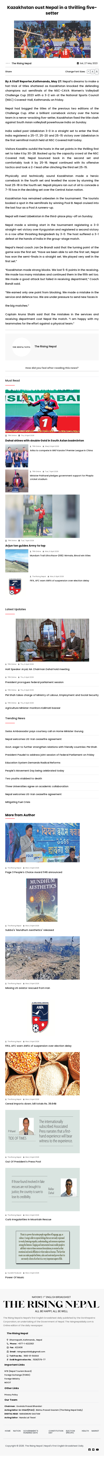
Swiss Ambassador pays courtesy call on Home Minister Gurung (44, 732)
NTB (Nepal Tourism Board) (18, 1372)
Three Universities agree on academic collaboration (36, 787)
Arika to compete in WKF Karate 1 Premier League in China (61, 451)
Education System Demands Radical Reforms (32, 764)
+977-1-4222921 (26, 1344)
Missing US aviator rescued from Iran (27, 989)
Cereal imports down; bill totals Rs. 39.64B (30, 1105)
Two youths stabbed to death (23, 779)
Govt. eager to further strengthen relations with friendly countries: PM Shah (51, 748)
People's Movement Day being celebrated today (34, 771)
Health (85, 1432)
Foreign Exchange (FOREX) (17, 1376)
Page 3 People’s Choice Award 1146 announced (33, 873)
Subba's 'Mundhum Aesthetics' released (29, 931)
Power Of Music (14, 1278)
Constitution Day (56, 1433)
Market (95, 1432)
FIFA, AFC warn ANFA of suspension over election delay (59, 581)
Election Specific (70, 1433)
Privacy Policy (11, 1395)
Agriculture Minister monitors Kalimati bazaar (33, 709)
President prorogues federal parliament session (34, 683)
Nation (17, 1432)
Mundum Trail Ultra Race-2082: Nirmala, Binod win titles (60, 556)
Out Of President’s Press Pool (23, 1162)
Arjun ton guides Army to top (25, 547)
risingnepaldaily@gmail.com (31, 1352)
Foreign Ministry (12, 1379)
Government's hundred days (30, 1433)
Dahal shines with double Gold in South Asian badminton (44, 442)
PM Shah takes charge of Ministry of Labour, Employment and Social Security (52, 696)
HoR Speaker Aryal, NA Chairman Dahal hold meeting (37, 670)
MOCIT (7, 1383)
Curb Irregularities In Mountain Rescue (28, 1220)
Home (7, 1432)
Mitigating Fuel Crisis (17, 803)
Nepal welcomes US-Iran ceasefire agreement (33, 740)
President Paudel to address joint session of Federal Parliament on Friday (49, 756)
